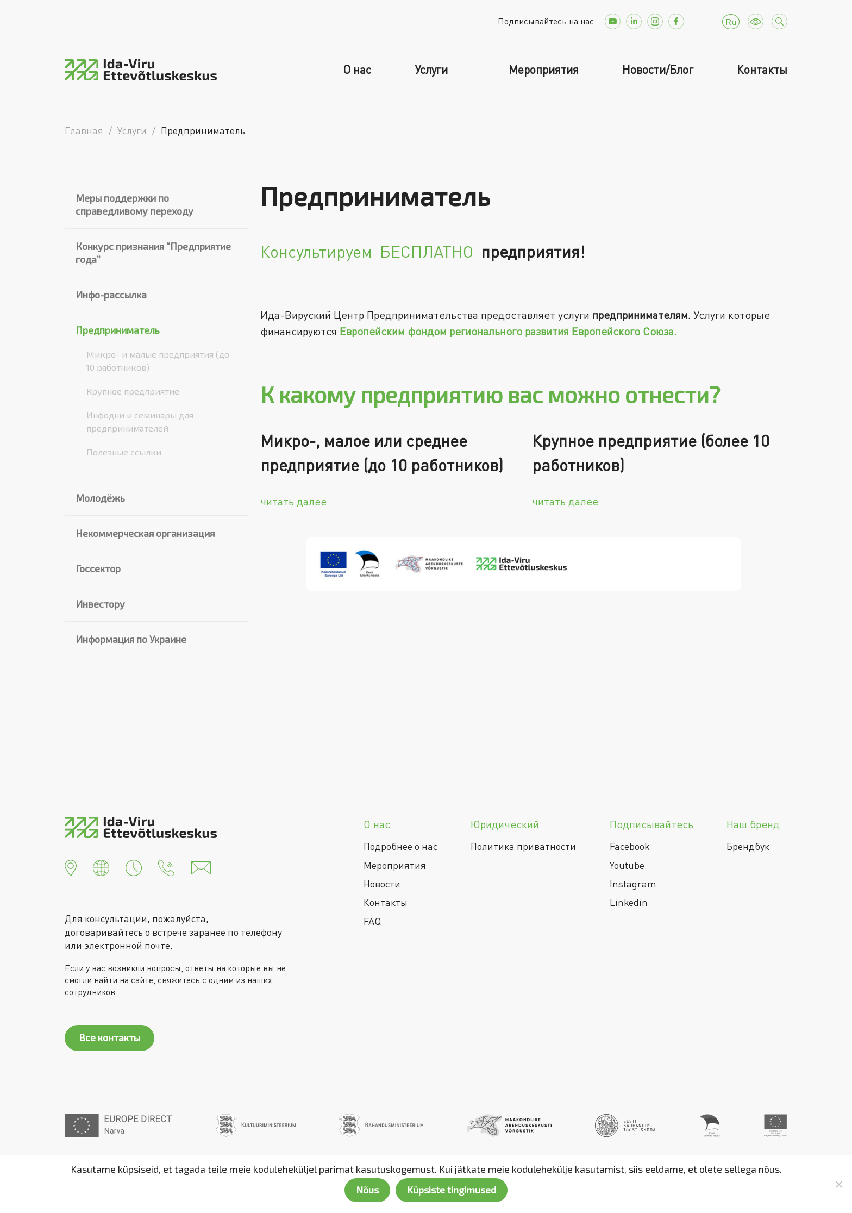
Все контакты (109, 1037)
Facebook (630, 846)
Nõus (367, 1190)
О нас (357, 69)
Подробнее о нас (400, 846)
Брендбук (747, 846)
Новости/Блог (657, 69)
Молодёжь (100, 498)
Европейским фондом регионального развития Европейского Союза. (508, 331)
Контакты (762, 69)
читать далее (293, 501)
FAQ (372, 921)
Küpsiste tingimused (451, 1190)
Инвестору (100, 604)
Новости (382, 884)
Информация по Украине (131, 639)
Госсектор (98, 568)
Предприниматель (118, 330)
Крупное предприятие (132, 391)
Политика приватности (523, 846)
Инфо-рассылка (111, 295)
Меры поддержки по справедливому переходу (134, 204)
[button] (71, 867)
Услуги (432, 69)
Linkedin (629, 902)
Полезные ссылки (123, 452)
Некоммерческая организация (145, 533)
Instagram (633, 884)
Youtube (627, 865)
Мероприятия (544, 69)
